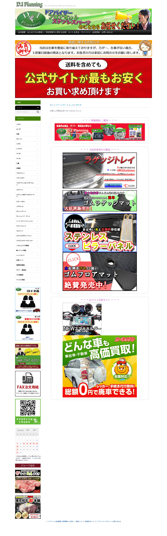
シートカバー (20, 255)
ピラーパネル (20, 201)
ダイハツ (19, 139)
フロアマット (20, 173)
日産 (17, 134)
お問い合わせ (107, 32)
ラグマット (19, 190)
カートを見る (73, 32)
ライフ (78, 105)
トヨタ (18, 124)
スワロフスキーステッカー (24, 240)
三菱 (17, 163)
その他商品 (19, 275)
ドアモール (19, 206)
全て (52, 105)
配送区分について (90, 521)
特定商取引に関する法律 (56, 32)
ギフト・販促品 (21, 270)
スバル (18, 158)
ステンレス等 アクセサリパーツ (25, 195)
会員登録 (96, 32)
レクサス (19, 149)
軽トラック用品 (21, 250)
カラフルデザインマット (24, 236)
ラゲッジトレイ (21, 226)
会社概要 (22, 32)
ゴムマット (19, 231)
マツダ (18, 153)
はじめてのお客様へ (35, 32)
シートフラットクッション (24, 221)
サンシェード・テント (23, 216)
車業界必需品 (20, 265)
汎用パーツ (19, 260)
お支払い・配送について (76, 521)
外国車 (18, 168)
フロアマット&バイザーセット (25, 184)
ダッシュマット (21, 211)
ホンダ (18, 129)
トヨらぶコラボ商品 (22, 245)
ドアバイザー (20, 178)
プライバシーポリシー (105, 521)
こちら (34, 458)
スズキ (18, 144)
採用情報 (65, 521)
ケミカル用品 (20, 280)
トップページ (50, 521)
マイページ (85, 32)
